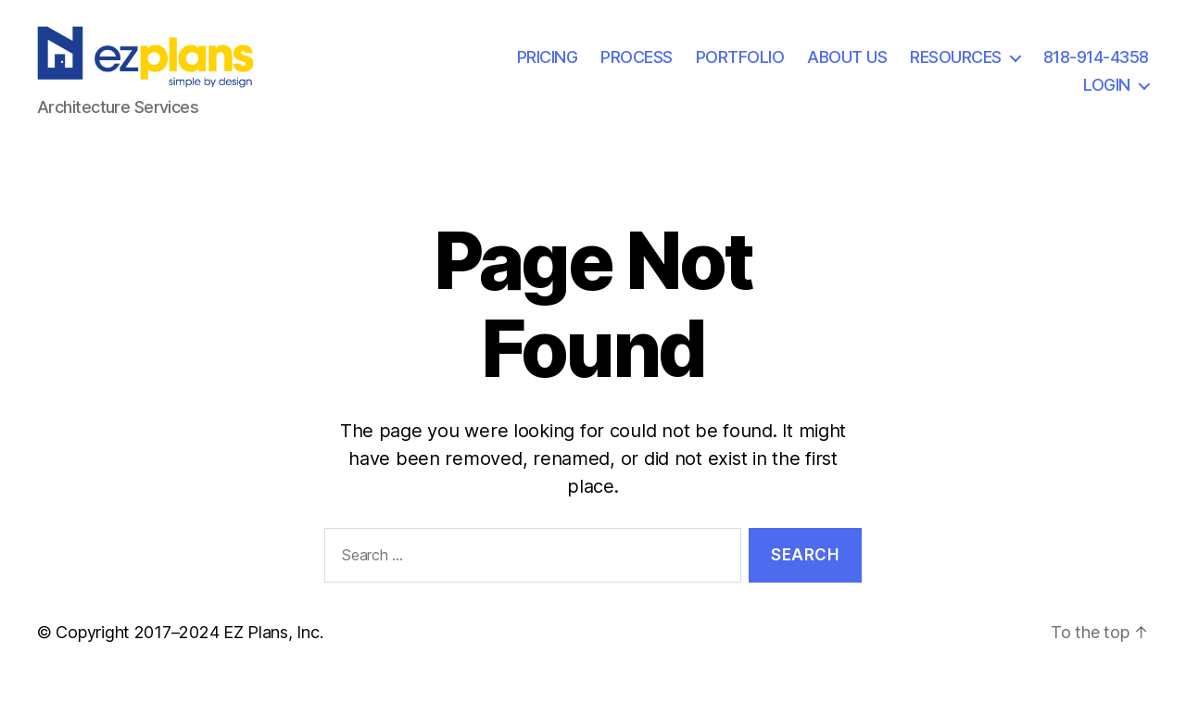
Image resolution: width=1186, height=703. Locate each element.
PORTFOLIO (740, 68)
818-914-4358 (1096, 68)
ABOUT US (847, 68)
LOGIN (1106, 95)
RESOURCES (956, 68)
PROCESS (636, 68)
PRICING (547, 68)
